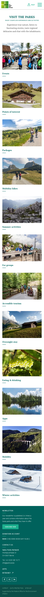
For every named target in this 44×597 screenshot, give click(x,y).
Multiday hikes (10, 188)
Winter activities (10, 495)
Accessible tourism (11, 303)
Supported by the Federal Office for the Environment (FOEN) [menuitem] (19, 592)
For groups (7, 265)
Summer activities (11, 226)
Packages (7, 150)
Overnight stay (9, 341)
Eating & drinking (11, 380)
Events (5, 73)
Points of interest (11, 111)
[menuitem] (31, 4)
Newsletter (7, 510)
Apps (4, 418)
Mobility (6, 456)
